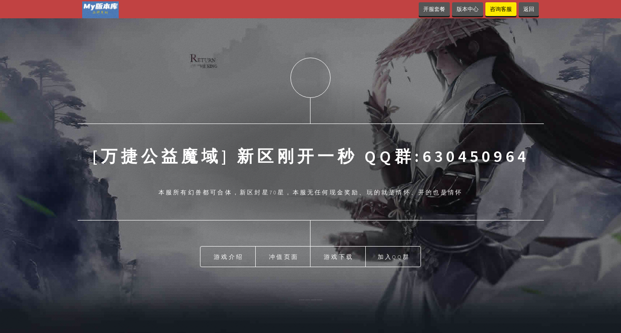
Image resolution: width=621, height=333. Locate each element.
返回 (528, 9)
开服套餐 (434, 9)
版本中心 (468, 9)
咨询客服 (501, 9)
